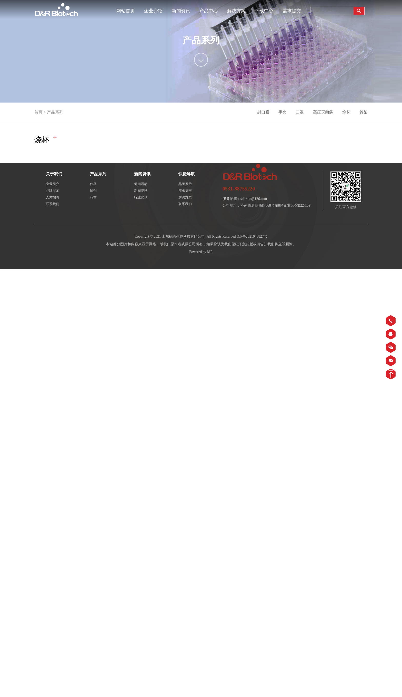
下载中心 (264, 10)
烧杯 (346, 112)
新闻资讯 (181, 10)
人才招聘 (52, 221)
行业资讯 (140, 221)
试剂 (93, 214)
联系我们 (52, 228)
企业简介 (52, 208)
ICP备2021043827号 (252, 260)
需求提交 (292, 10)
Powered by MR (201, 276)
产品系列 (55, 112)
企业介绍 (153, 10)
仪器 (93, 208)
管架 (363, 112)
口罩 (300, 112)
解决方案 (236, 10)
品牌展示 (52, 214)
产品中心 (208, 10)
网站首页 (125, 10)
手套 (282, 112)
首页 (38, 112)
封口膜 (263, 112)
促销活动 (140, 208)
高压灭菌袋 (323, 112)
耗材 (93, 221)
